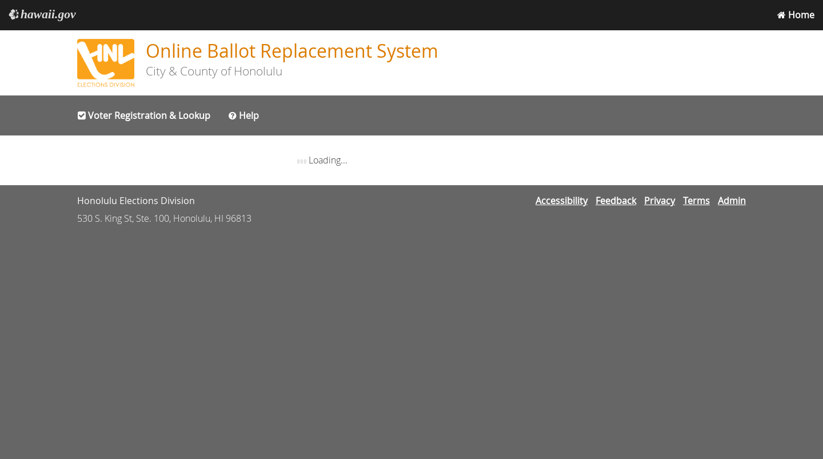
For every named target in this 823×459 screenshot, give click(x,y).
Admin (732, 200)
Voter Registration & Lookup (144, 115)
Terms (696, 200)
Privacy (659, 200)
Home (795, 15)
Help (244, 115)
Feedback (616, 200)
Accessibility (562, 200)
